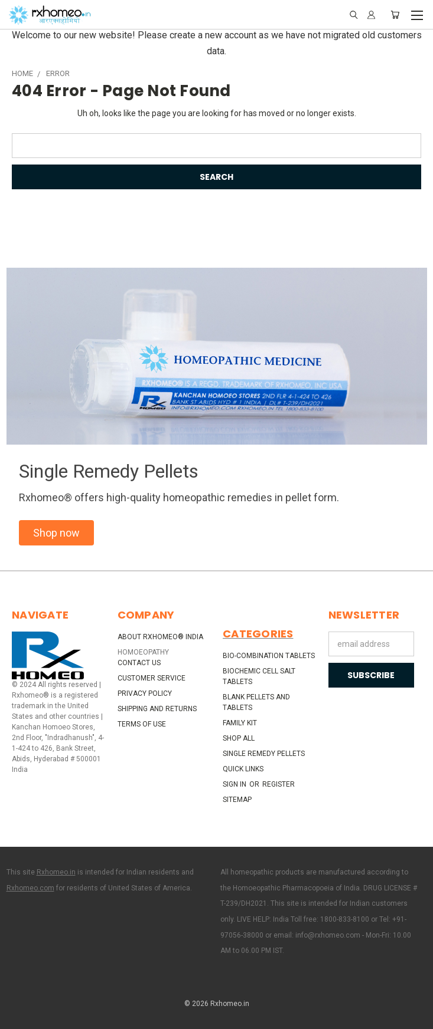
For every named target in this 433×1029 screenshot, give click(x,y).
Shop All (239, 738)
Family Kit (240, 723)
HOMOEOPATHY (143, 652)
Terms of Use (142, 724)
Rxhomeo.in (56, 872)
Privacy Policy (145, 693)
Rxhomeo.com (30, 888)
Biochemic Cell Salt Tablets (259, 676)
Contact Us (139, 663)
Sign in (235, 784)
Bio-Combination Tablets (269, 656)
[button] (56, 532)
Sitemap (237, 799)
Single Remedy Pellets (264, 753)
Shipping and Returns (157, 709)
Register (278, 784)
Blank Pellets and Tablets (256, 702)
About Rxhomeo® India (160, 637)
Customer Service (151, 678)
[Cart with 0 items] (395, 14)
